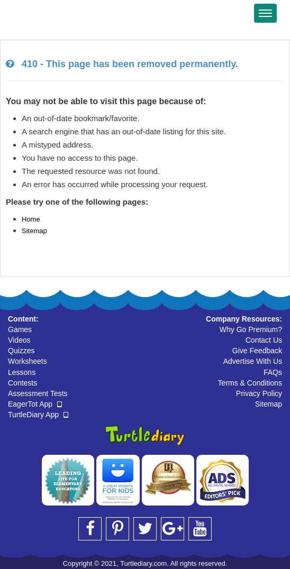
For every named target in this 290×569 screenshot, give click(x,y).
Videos (19, 340)
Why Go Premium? (251, 329)
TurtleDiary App (38, 414)
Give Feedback (257, 350)
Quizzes (21, 350)
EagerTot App (35, 404)
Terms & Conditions (250, 383)
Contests (22, 383)
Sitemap (34, 231)
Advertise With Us (252, 361)
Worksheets (27, 361)
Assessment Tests (38, 393)
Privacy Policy (259, 393)
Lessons (21, 372)
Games (20, 329)
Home (31, 219)
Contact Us (264, 340)
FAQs (273, 372)
